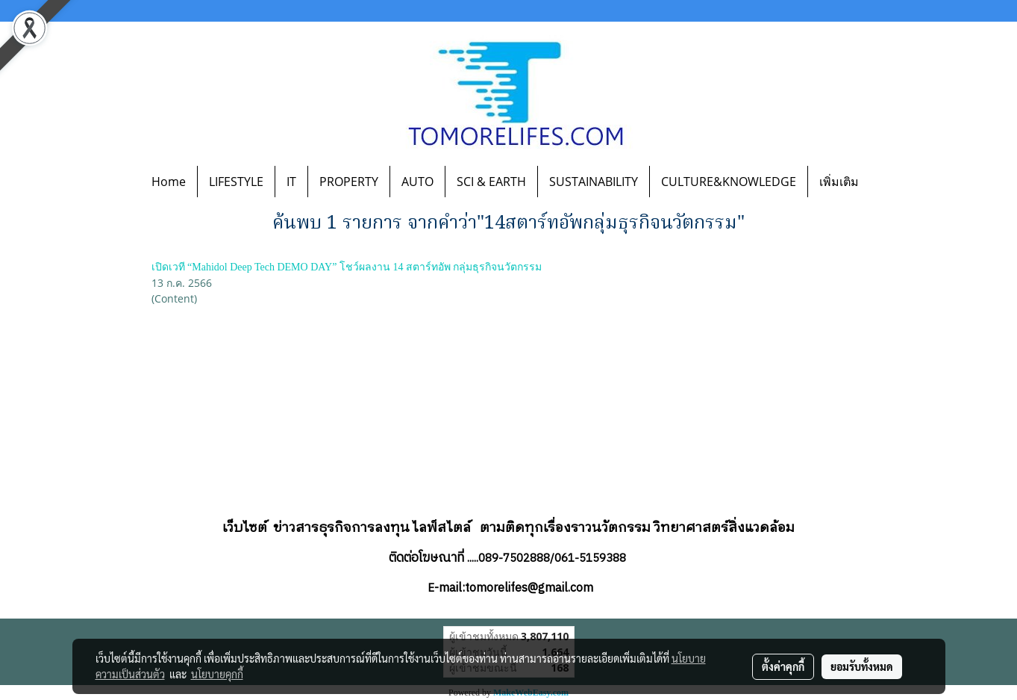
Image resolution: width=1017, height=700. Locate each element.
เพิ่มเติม (839, 181)
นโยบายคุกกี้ (217, 674)
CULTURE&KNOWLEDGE (728, 181)
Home (168, 181)
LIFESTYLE (236, 181)
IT (291, 181)
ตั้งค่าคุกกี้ (783, 666)
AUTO (417, 181)
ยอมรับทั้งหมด (861, 666)
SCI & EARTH (491, 181)
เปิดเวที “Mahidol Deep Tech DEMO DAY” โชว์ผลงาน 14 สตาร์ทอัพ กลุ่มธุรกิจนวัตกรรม (346, 267)
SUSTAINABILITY (593, 181)
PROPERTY (348, 181)
